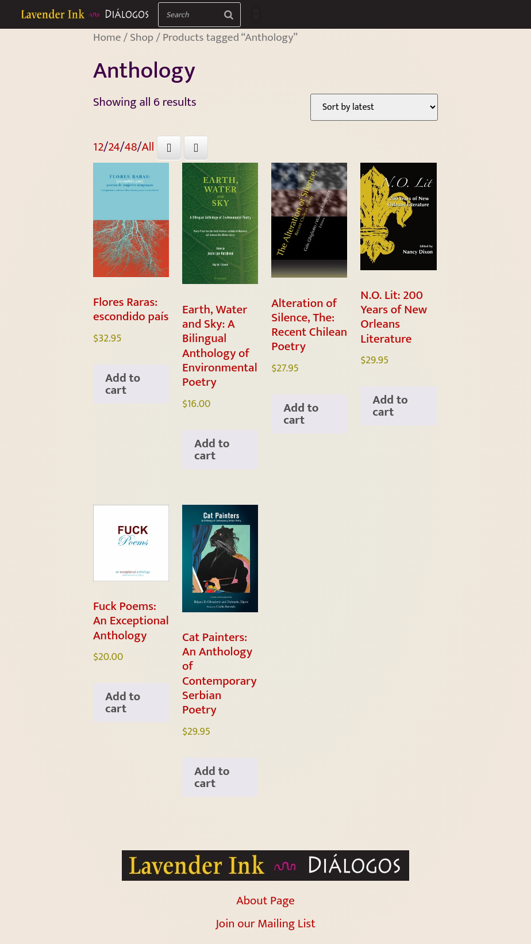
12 (98, 147)
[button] (256, 14)
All (147, 147)
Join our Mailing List (265, 924)
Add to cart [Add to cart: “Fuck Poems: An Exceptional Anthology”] (122, 702)
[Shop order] (374, 107)
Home (107, 37)
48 (131, 147)
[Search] (228, 14)
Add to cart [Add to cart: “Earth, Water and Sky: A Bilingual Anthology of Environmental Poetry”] (211, 449)
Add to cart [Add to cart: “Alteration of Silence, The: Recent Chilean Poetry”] (300, 414)
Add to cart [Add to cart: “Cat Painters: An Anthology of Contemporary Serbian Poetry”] (211, 777)
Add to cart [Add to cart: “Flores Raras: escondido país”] (122, 384)
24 (114, 147)
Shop (141, 37)
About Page (265, 901)
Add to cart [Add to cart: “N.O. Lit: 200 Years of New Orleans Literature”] (389, 406)
